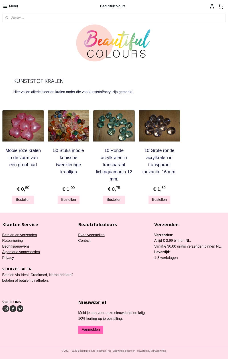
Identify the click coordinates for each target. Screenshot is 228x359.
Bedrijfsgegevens (16, 246)
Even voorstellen (91, 235)
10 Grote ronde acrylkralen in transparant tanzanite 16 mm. (159, 161)
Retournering (12, 240)
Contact (84, 240)
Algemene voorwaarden (21, 252)
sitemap (101, 350)
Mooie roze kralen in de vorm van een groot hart (23, 157)
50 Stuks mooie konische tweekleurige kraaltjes (68, 161)
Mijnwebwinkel (159, 350)
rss (109, 350)
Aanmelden (91, 329)
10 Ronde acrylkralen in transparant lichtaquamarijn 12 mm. (114, 164)
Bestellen (23, 199)
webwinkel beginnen (124, 350)
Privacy (8, 258)
